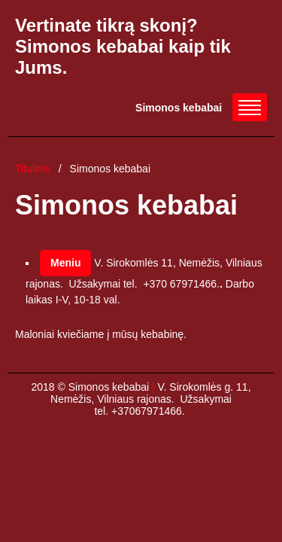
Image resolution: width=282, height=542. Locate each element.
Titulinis (32, 169)
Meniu (65, 263)
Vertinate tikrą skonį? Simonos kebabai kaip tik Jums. (123, 46)
